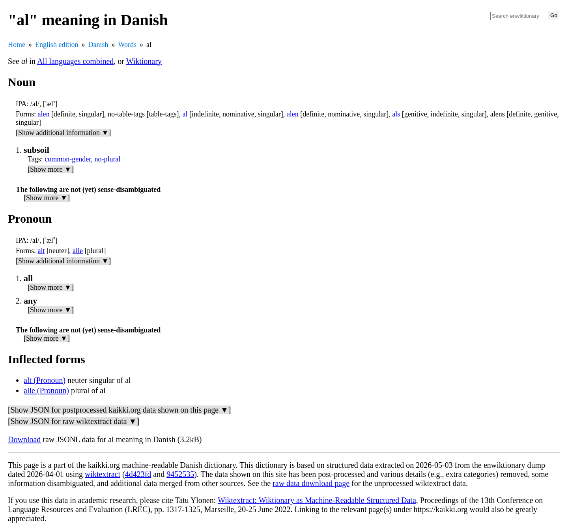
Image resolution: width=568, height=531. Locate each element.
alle (78, 251)
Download (24, 439)
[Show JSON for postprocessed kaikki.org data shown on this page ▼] (119, 409)
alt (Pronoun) (44, 380)
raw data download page (311, 483)
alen (44, 114)
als (396, 114)
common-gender (68, 159)
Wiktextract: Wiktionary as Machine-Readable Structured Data (317, 500)
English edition (56, 45)
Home (16, 45)
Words (127, 45)
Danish (98, 45)
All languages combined (75, 61)
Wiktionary (144, 61)
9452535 (180, 474)
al (184, 114)
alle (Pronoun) (46, 390)
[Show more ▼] (51, 169)
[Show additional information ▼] (63, 133)
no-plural (108, 159)
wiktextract (102, 474)
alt (41, 251)
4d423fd (138, 474)
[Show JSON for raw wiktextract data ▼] (73, 421)
